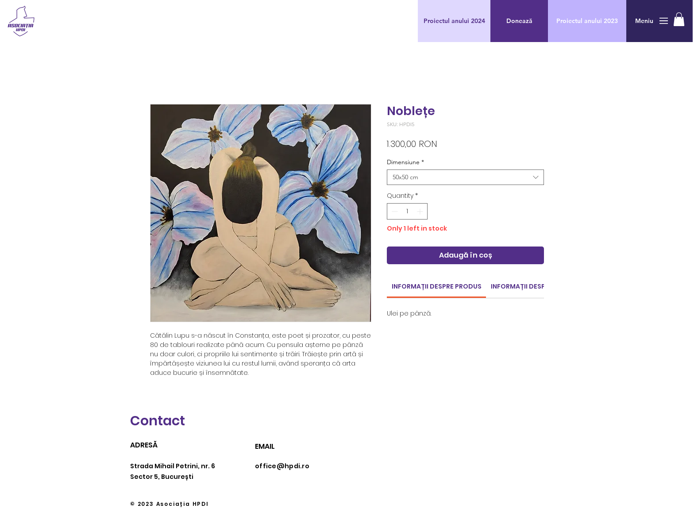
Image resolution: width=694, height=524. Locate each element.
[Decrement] (393, 211)
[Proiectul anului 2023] (587, 21)
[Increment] (420, 211)
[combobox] (465, 177)
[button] (519, 21)
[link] (437, 286)
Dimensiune (405, 162)
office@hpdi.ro (282, 466)
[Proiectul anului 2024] (454, 21)
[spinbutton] (407, 211)
